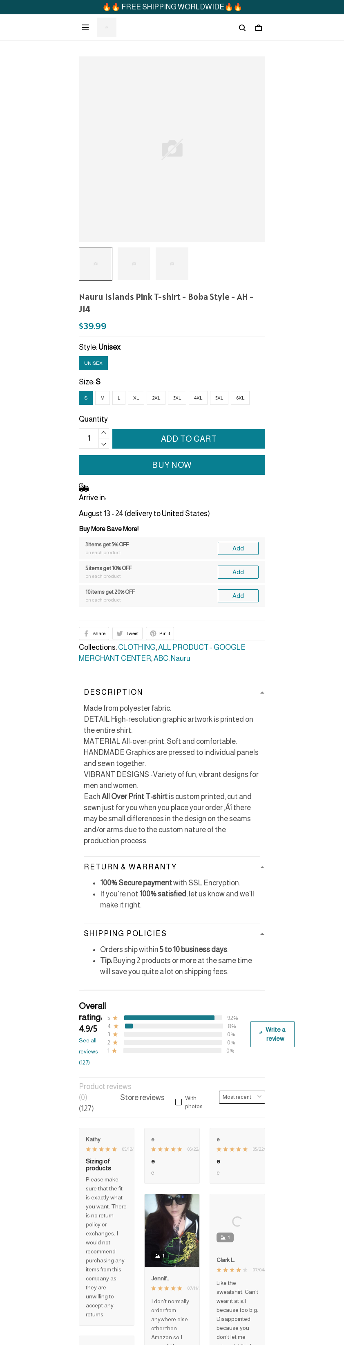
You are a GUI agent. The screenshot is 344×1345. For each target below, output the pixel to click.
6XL (240, 398)
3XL (177, 398)
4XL (198, 398)
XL (136, 398)
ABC (161, 658)
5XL (219, 398)
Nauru (180, 658)
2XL (156, 398)
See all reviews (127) (88, 1051)
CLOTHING (137, 647)
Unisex (109, 347)
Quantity (93, 419)
